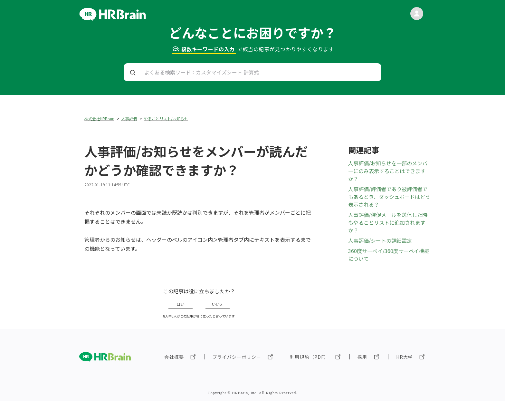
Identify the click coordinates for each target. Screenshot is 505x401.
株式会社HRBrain (99, 118)
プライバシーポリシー (237, 357)
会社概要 (174, 357)
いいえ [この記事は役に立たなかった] (218, 304)
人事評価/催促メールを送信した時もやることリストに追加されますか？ (387, 222)
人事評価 (129, 118)
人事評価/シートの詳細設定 (380, 240)
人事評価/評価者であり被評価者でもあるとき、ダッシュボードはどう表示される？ (389, 196)
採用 (362, 357)
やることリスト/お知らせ (166, 118)
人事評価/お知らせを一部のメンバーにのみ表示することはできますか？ (387, 170)
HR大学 (404, 357)
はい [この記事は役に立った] (181, 304)
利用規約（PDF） (309, 357)
